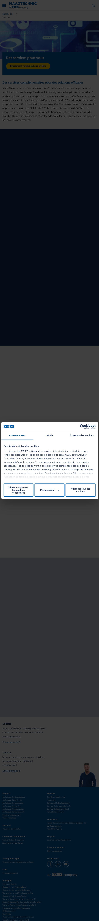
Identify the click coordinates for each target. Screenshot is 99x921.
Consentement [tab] (17, 435)
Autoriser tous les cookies (80, 490)
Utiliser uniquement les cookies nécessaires (18, 490)
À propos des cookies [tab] (82, 435)
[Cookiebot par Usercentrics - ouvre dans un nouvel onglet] (82, 426)
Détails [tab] (49, 435)
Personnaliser (49, 490)
